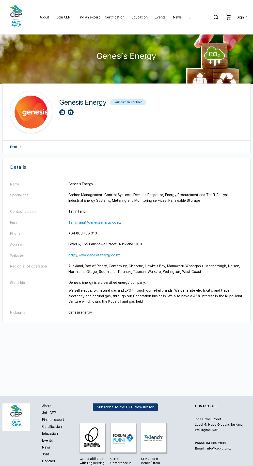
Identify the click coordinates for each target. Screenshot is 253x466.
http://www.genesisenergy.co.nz (94, 255)
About (47, 406)
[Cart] (228, 17)
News (46, 447)
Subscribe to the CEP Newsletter (125, 407)
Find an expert (53, 420)
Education (50, 433)
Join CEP (49, 413)
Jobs (45, 454)
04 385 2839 (216, 443)
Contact (48, 461)
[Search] (216, 17)
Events (47, 440)
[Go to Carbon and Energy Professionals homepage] (16, 17)
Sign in (242, 17)
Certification (52, 427)
